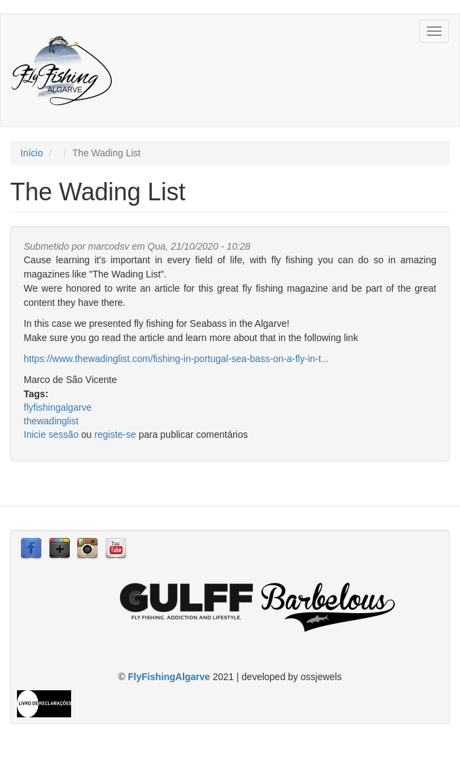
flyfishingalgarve (57, 407)
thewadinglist (51, 421)
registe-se (114, 434)
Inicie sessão (51, 434)
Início (31, 153)
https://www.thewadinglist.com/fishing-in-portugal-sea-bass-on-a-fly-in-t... (176, 358)
